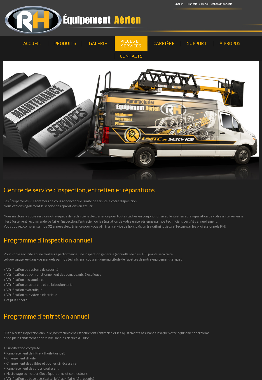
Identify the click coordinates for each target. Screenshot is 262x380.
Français (192, 3)
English (179, 3)
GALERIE (98, 43)
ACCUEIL (32, 43)
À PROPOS (230, 43)
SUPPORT (197, 43)
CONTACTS (131, 55)
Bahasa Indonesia (221, 3)
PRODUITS (65, 43)
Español (203, 3)
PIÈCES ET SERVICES (131, 43)
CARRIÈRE (164, 43)
